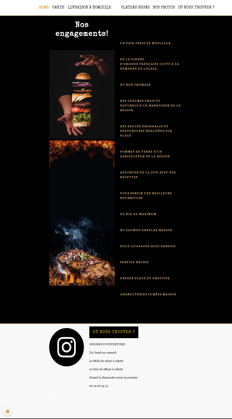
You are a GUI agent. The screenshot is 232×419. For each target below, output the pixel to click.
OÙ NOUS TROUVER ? (196, 8)
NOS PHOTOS (164, 8)
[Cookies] (8, 411)
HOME (44, 8)
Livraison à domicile (89, 8)
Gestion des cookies (116, 413)
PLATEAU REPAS (135, 8)
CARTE (58, 8)
